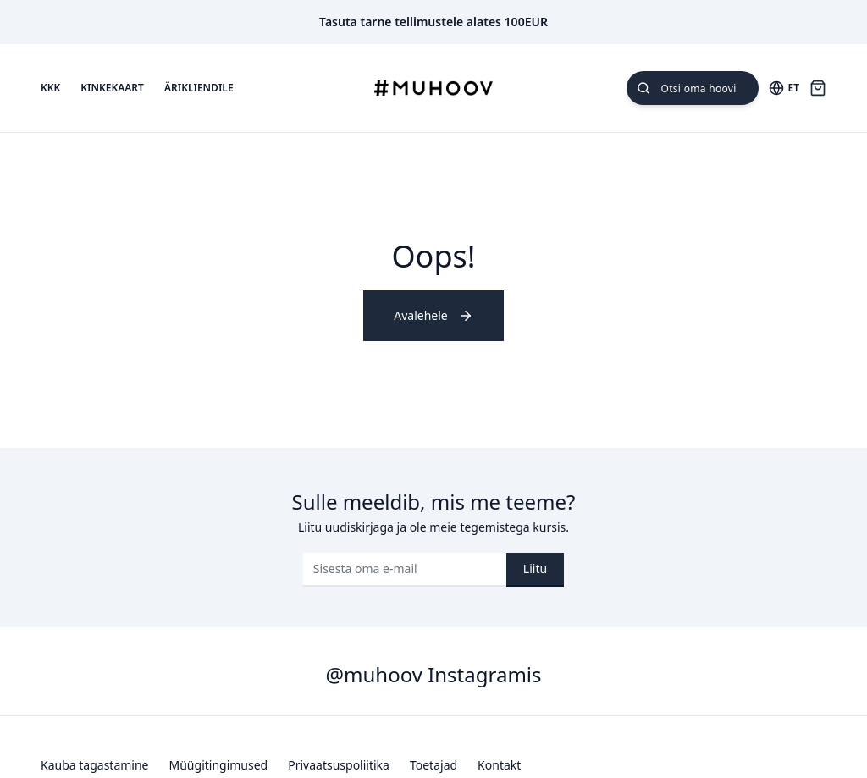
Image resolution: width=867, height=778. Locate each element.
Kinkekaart (112, 88)
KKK (50, 88)
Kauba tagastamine (95, 765)
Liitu (535, 568)
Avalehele (433, 315)
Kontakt (499, 765)
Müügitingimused (218, 765)
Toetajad (433, 765)
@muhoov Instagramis (433, 674)
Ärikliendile (199, 88)
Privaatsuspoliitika (338, 765)
